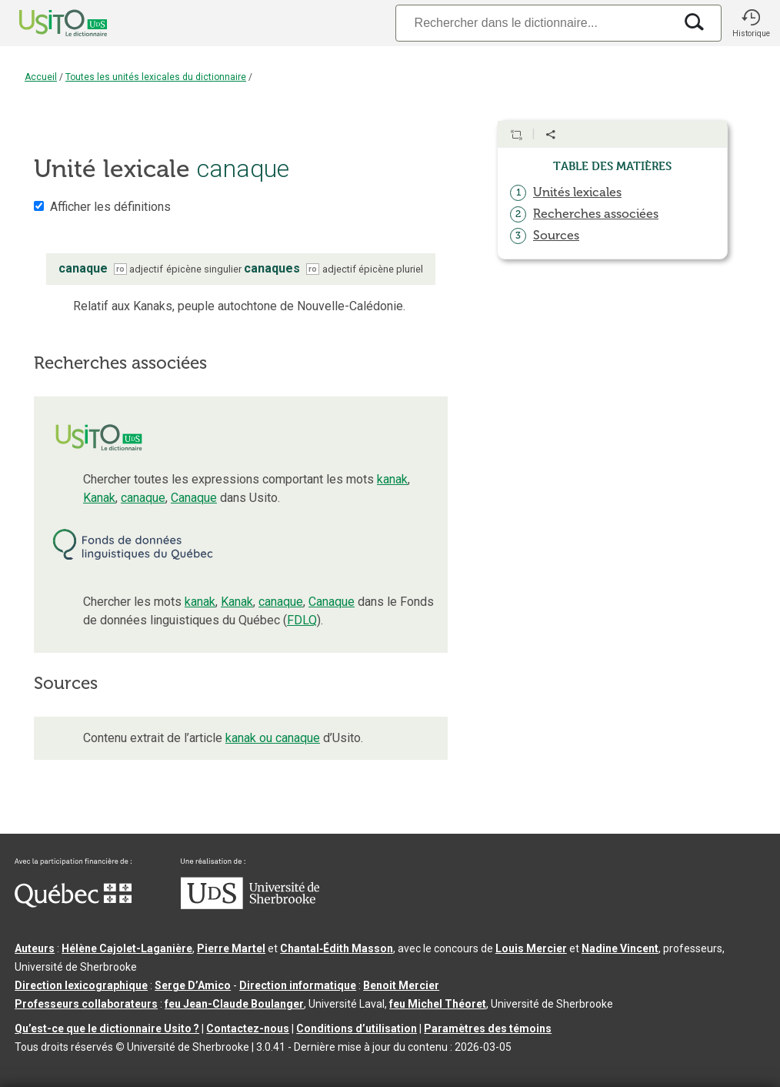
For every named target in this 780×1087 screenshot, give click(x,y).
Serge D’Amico (193, 985)
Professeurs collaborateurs (86, 1004)
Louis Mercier (531, 948)
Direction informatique (297, 985)
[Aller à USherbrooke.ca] (250, 905)
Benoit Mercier (401, 985)
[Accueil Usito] (46, 23)
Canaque (194, 497)
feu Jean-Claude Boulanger (234, 1004)
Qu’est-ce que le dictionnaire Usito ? (107, 1028)
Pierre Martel (231, 948)
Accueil (41, 77)
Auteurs (35, 948)
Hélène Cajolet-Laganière (127, 948)
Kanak (99, 497)
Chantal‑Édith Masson (336, 948)
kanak (392, 479)
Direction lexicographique (81, 985)
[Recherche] (534, 22)
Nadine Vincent (620, 948)
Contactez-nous (247, 1028)
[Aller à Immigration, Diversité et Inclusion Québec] (73, 904)
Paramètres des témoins (488, 1028)
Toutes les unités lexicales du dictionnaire (155, 77)
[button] (751, 23)
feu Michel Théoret (437, 1004)
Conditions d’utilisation (356, 1028)
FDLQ (302, 620)
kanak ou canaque (272, 738)
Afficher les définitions (110, 206)
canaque (143, 497)
